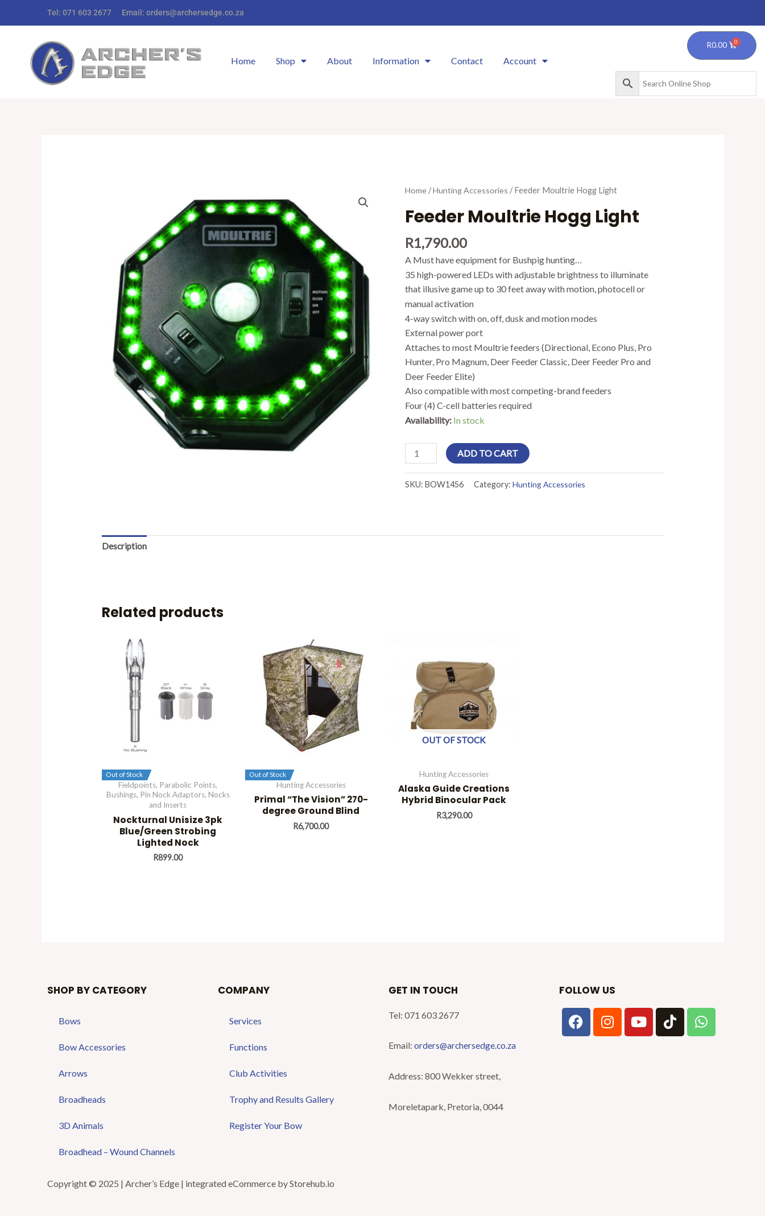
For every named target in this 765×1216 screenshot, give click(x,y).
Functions (248, 1049)
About (339, 60)
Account (525, 60)
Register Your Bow (265, 1128)
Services (245, 1023)
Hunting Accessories (471, 190)
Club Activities (258, 1075)
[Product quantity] (421, 453)
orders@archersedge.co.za (195, 12)
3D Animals (81, 1128)
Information (402, 60)
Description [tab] (125, 547)
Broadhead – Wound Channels (117, 1154)
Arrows (73, 1075)
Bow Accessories (92, 1049)
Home (243, 60)
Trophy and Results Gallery (281, 1102)
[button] (363, 202)
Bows (70, 1023)
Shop (291, 60)
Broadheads (82, 1102)
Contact (467, 60)
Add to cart (488, 453)
